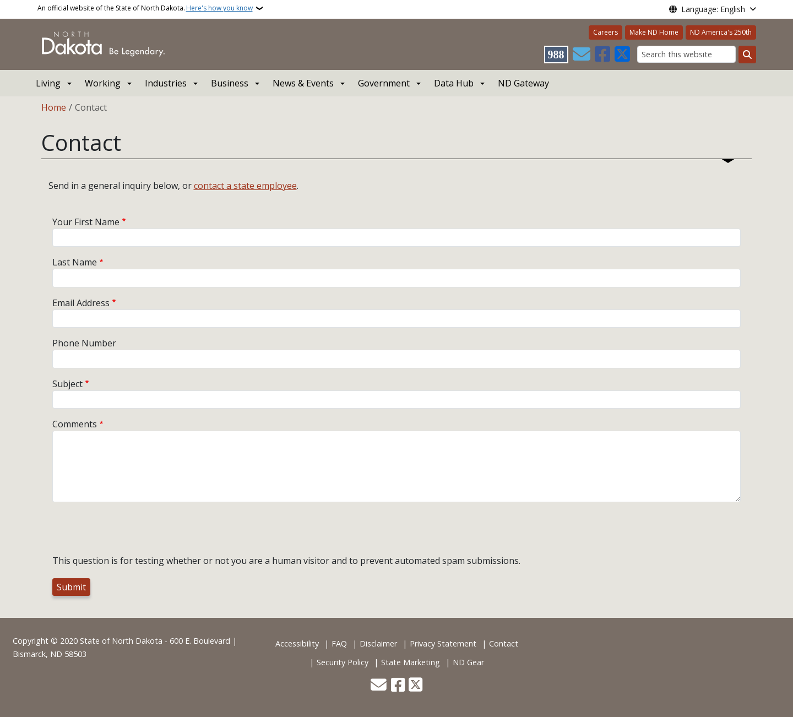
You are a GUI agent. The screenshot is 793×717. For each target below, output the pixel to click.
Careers (605, 32)
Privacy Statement (443, 643)
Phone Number (84, 343)
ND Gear (468, 662)
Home (53, 107)
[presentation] (136, 532)
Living (48, 83)
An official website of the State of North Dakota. (145, 8)
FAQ (339, 643)
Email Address (81, 303)
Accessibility (297, 643)
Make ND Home (653, 32)
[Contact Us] (581, 54)
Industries (166, 83)
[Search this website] (686, 54)
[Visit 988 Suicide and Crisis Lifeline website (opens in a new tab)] (556, 54)
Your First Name (86, 222)
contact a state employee (245, 186)
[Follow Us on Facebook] (602, 54)
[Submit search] (747, 54)
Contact (503, 643)
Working (103, 83)
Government (384, 83)
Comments (74, 424)
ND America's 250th (721, 32)
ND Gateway (523, 83)
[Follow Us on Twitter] (622, 54)
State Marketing (410, 662)
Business (229, 83)
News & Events (303, 83)
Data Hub (454, 83)
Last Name (74, 262)
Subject (67, 384)
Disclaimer (378, 643)
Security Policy (342, 662)
